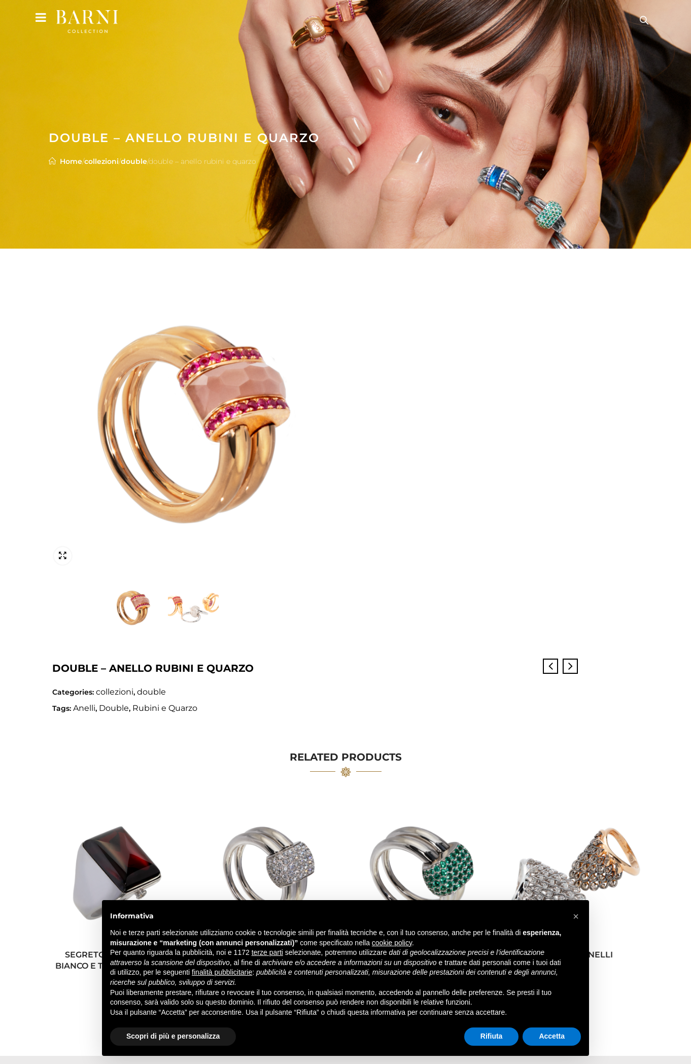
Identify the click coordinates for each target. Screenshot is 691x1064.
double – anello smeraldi (422, 861)
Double (416, 328)
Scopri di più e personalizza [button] (173, 1036)
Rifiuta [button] (491, 1036)
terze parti (267, 952)
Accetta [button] (552, 1036)
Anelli (386, 328)
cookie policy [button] (392, 943)
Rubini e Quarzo (467, 328)
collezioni (101, 161)
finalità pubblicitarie (222, 972)
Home (71, 161)
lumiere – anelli (574, 861)
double (134, 161)
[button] (576, 916)
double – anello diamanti (269, 861)
